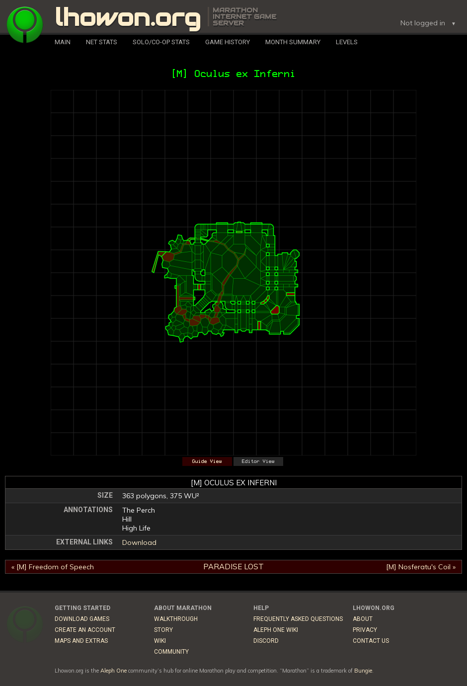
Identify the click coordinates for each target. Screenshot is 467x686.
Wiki (160, 640)
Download (139, 542)
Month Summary (292, 42)
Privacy (365, 629)
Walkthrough (176, 618)
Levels (347, 42)
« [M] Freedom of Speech (52, 566)
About (363, 618)
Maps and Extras (81, 640)
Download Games (82, 618)
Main (63, 42)
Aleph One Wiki (275, 629)
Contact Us (371, 640)
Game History (227, 42)
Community (171, 651)
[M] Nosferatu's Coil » (421, 566)
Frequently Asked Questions (298, 618)
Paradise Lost (233, 566)
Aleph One (113, 670)
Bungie (363, 670)
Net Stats (101, 42)
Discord (266, 640)
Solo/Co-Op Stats (161, 42)
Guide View (207, 461)
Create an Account (85, 629)
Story (163, 629)
